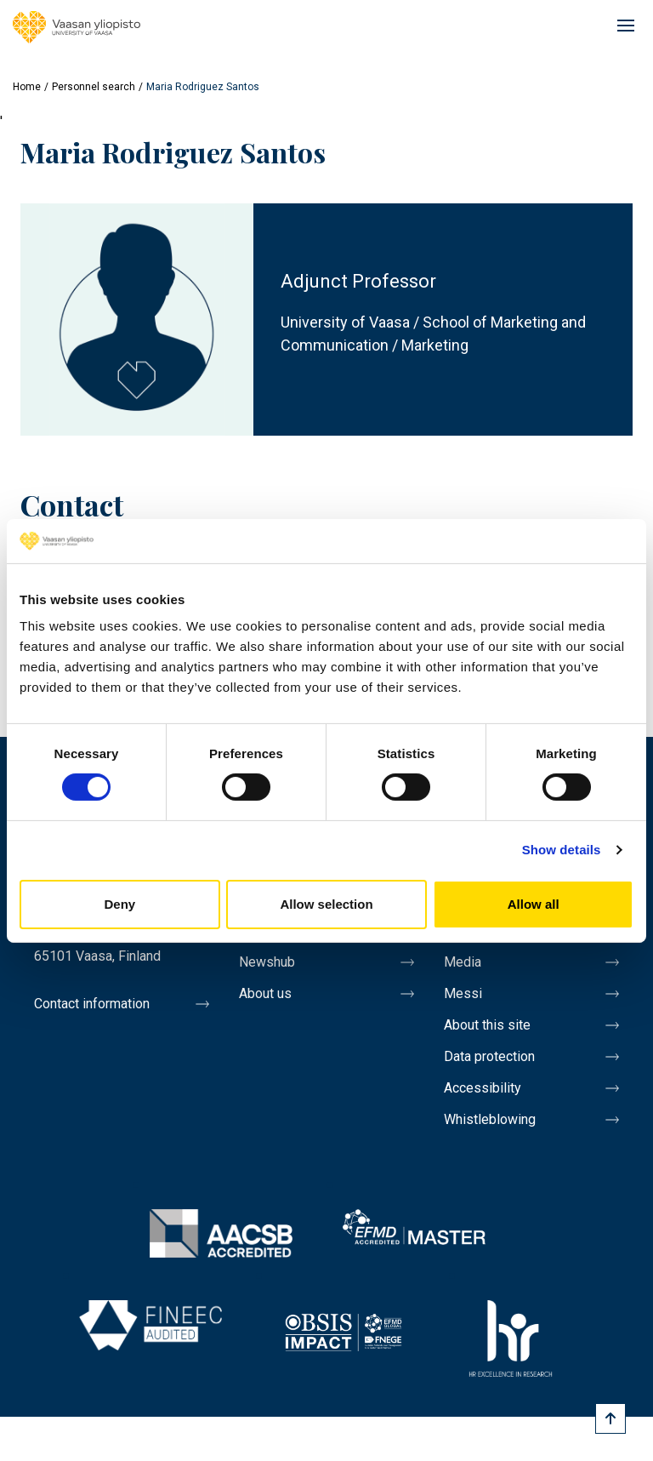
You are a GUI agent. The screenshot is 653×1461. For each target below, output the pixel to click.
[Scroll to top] (610, 1418)
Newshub (267, 962)
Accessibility (482, 1088)
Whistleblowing (490, 1119)
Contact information (92, 1004)
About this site (487, 1025)
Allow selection (326, 904)
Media (462, 962)
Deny (119, 904)
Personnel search (93, 87)
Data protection (489, 1056)
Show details (561, 849)
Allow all (533, 904)
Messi (463, 993)
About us (265, 993)
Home (27, 87)
